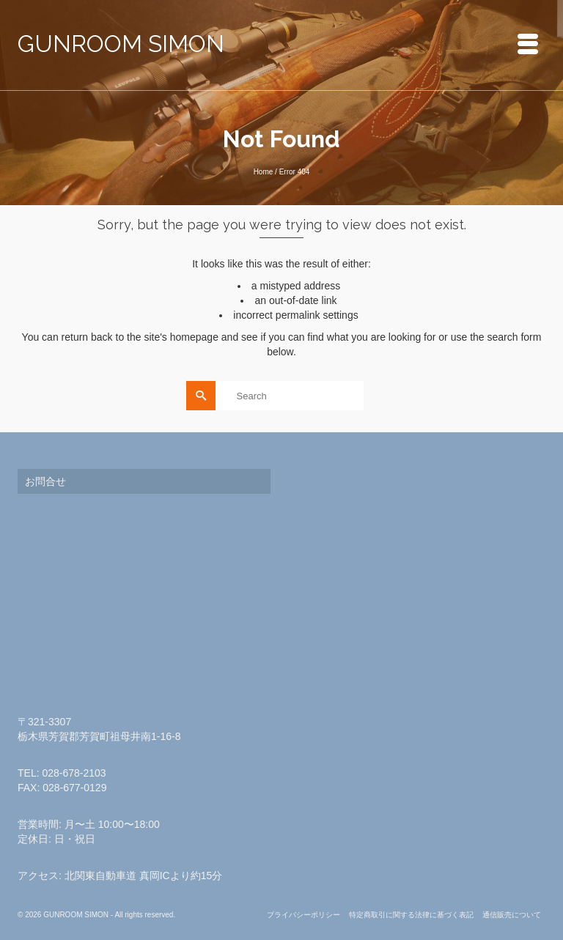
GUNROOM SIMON (121, 43)
